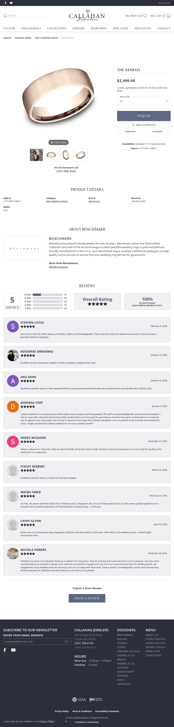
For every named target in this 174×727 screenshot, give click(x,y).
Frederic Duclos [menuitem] (128, 651)
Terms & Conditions (82, 711)
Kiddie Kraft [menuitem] (125, 671)
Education (143, 28)
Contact (164, 28)
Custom (9, 28)
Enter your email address (23, 635)
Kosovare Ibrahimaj (37, 351)
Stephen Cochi (32, 322)
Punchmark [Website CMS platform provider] (93, 722)
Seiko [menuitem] (121, 679)
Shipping (130, 131)
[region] (59, 95)
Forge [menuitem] (121, 647)
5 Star (28, 294)
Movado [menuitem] (122, 675)
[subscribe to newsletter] (66, 641)
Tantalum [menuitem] (123, 684)
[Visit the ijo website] (95, 699)
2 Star (28, 304)
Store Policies (156, 643)
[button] (164, 3)
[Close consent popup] (66, 722)
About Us (152, 635)
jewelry (7, 38)
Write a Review (87, 598)
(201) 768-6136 (66, 171)
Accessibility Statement (107, 711)
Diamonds (99, 28)
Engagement (31, 28)
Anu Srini (28, 377)
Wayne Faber (31, 492)
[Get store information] (85, 647)
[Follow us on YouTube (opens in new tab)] (11, 3)
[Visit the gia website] (79, 699)
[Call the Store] (83, 643)
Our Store (120, 28)
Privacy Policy (156, 647)
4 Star (28, 298)
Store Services (156, 639)
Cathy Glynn (31, 521)
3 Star (28, 301)
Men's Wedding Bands (46, 38)
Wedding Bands (23, 38)
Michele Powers (33, 550)
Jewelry (78, 28)
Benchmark (94, 201)
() (65, 294)
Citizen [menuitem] (122, 643)
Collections (56, 28)
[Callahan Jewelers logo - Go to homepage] (87, 15)
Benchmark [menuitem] (125, 635)
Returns (157, 131)
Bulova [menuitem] (122, 639)
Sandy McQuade (33, 438)
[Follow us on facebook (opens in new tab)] (5, 3)
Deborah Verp (32, 403)
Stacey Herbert (33, 466)
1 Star (28, 308)
